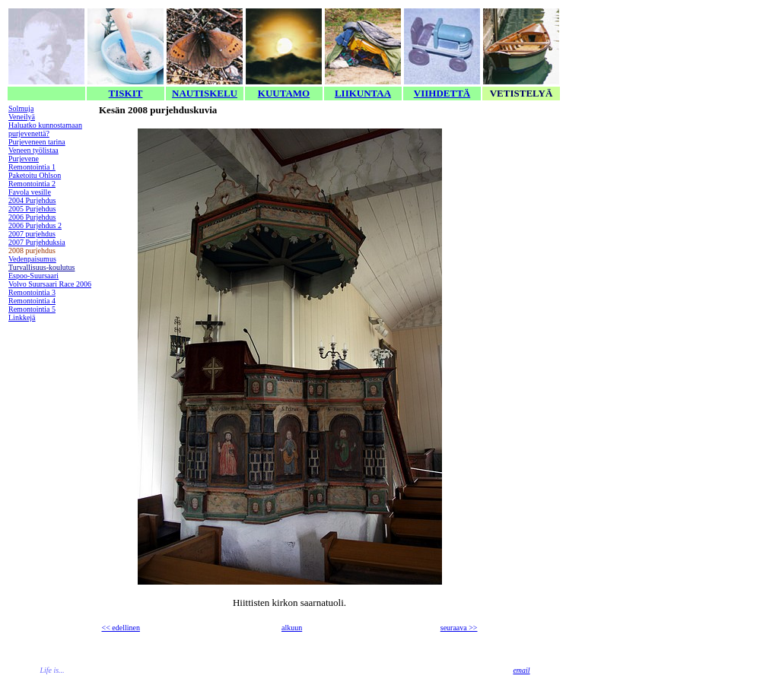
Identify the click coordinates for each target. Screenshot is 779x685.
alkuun (291, 627)
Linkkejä (22, 317)
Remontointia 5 (32, 309)
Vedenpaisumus (32, 259)
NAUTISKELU (204, 93)
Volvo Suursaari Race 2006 (49, 284)
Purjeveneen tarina (36, 142)
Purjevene (23, 158)
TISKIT (126, 93)
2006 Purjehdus (32, 217)
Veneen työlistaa (33, 150)
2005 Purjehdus (32, 209)
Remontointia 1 (32, 167)
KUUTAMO (284, 93)
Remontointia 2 (32, 183)
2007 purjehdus (32, 234)
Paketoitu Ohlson (34, 175)
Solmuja (20, 108)
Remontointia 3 (32, 292)
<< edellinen (121, 627)
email (521, 670)
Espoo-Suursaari (33, 275)
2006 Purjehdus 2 (35, 225)
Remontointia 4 (32, 301)
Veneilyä (21, 117)
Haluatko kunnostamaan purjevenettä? (45, 129)
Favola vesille (29, 192)
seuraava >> (459, 627)
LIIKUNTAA (363, 93)
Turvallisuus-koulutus (41, 267)
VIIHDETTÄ (442, 93)
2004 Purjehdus (32, 200)
